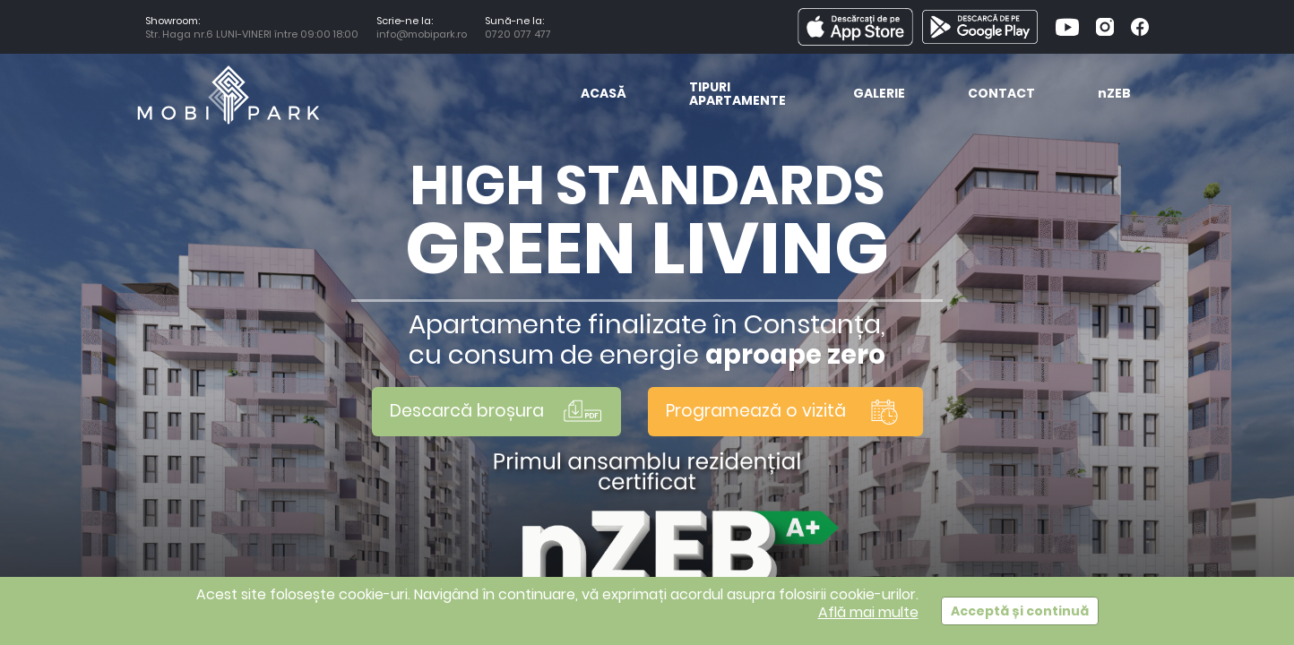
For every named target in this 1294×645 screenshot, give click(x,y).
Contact (1001, 94)
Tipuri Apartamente (737, 95)
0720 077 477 (520, 34)
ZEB (1114, 94)
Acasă (603, 94)
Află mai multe (868, 612)
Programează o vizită (785, 412)
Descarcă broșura (496, 412)
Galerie (879, 94)
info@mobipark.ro (421, 34)
